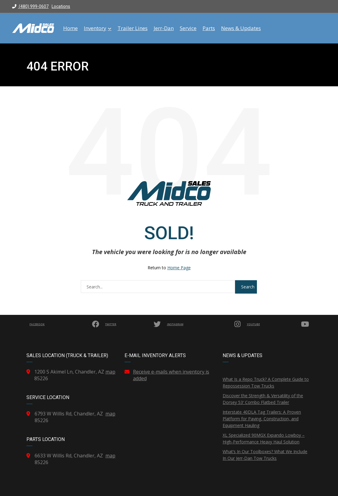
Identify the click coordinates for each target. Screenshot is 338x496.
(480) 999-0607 (30, 6)
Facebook (64, 324)
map (110, 371)
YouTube (279, 324)
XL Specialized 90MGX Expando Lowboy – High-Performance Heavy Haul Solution (264, 438)
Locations (61, 6)
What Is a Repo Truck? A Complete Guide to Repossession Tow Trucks (266, 382)
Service (188, 28)
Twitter (132, 324)
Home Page (179, 267)
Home (70, 28)
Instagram (205, 324)
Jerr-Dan (164, 28)
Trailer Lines (133, 28)
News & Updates (241, 28)
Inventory (97, 28)
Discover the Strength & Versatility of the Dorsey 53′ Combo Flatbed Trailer (263, 399)
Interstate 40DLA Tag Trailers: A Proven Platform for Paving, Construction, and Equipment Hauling (262, 418)
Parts (209, 28)
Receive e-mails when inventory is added (171, 375)
